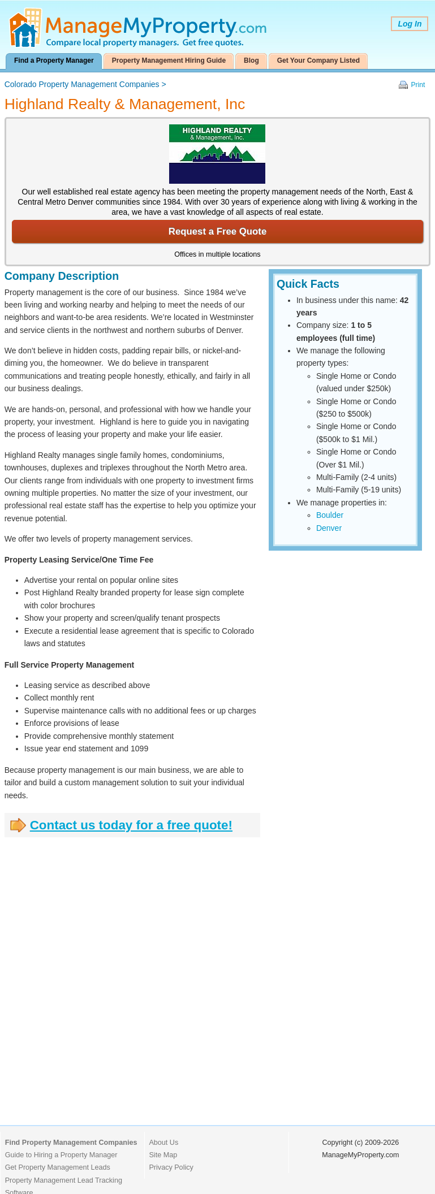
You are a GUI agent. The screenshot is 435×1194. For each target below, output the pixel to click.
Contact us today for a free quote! (131, 825)
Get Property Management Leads (57, 1167)
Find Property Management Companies (71, 1143)
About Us (163, 1143)
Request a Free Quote (217, 231)
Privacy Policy (171, 1167)
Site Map (163, 1155)
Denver (329, 528)
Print (418, 85)
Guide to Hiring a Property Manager (61, 1155)
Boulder (329, 515)
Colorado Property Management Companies (82, 84)
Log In (409, 23)
